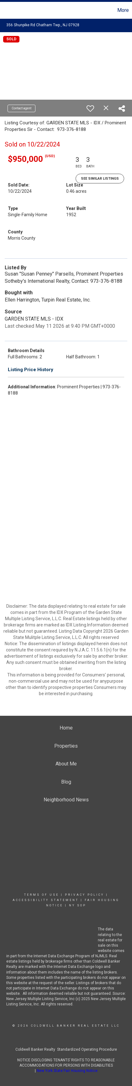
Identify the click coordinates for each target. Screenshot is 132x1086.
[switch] (90, 108)
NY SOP (77, 905)
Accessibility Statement (46, 900)
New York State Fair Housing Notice (67, 1071)
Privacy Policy (84, 894)
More (123, 10)
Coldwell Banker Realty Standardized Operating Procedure (66, 1049)
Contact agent (21, 108)
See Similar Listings (100, 179)
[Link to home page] (5, 10)
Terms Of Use (41, 894)
